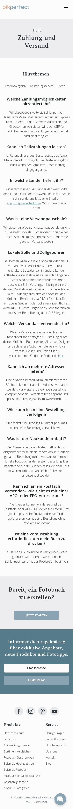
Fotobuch (10, 739)
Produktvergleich (15, 86)
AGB (28, 802)
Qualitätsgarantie (56, 745)
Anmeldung (36, 680)
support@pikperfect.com (24, 203)
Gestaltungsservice (41, 86)
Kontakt (50, 757)
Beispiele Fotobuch (16, 769)
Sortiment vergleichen (17, 751)
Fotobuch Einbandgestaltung (22, 776)
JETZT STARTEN (36, 615)
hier (60, 356)
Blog (48, 763)
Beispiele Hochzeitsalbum (20, 763)
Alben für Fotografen (16, 788)
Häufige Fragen (55, 733)
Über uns (51, 751)
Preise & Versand (56, 739)
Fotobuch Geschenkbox (19, 757)
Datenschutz (40, 802)
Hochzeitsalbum (14, 733)
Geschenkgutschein (16, 782)
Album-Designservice (17, 745)
